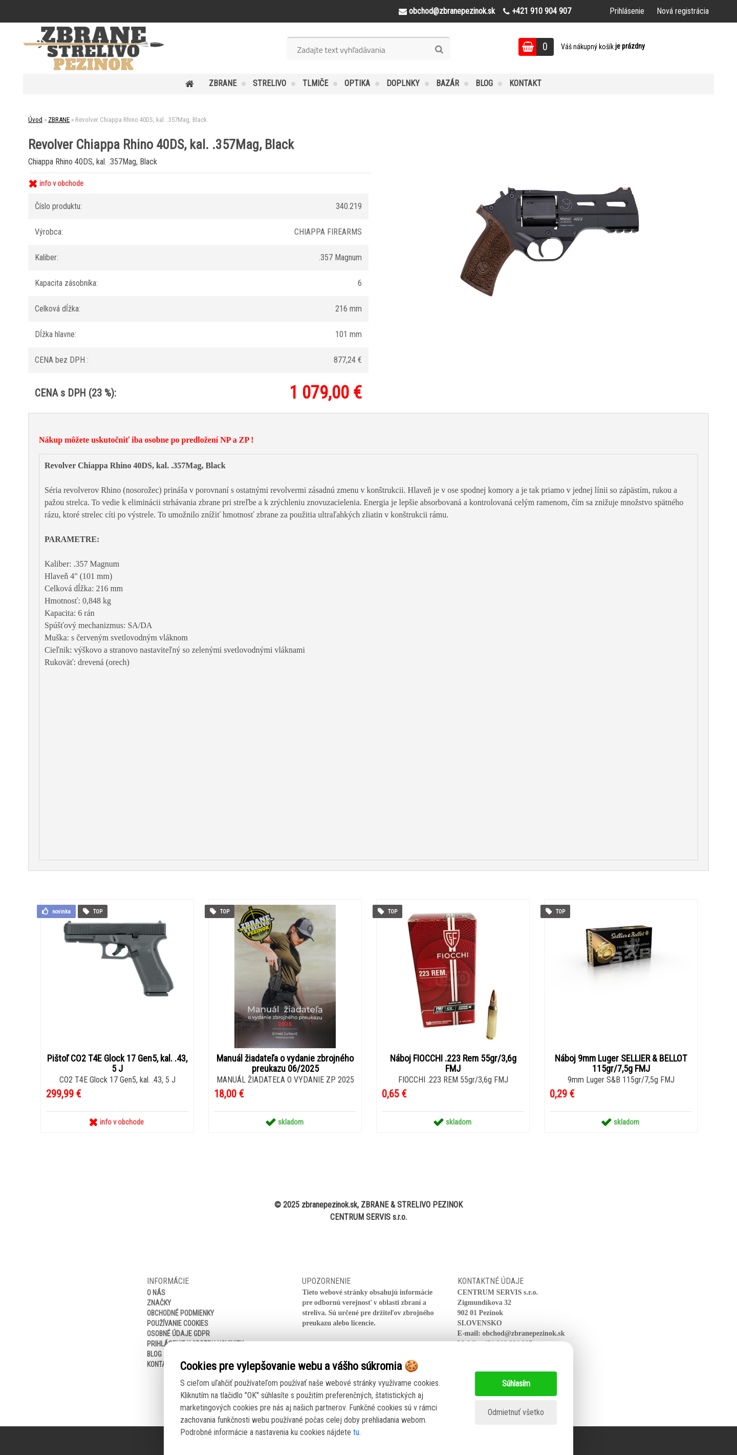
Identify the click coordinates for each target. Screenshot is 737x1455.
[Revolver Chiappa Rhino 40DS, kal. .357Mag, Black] (550, 175)
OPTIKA (357, 83)
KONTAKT (525, 83)
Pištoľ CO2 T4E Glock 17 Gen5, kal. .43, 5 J (117, 1063)
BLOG (484, 83)
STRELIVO (269, 83)
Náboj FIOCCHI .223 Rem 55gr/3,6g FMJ (453, 1063)
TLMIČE (315, 83)
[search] (439, 49)
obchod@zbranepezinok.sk (523, 1333)
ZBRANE (222, 83)
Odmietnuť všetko (516, 1412)
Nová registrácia (683, 11)
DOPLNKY (403, 83)
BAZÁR (447, 83)
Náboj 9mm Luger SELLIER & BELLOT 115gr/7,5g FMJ (621, 1063)
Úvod (35, 119)
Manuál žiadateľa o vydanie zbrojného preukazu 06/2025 (285, 1063)
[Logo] (93, 48)
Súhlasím (516, 1383)
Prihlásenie (627, 11)
